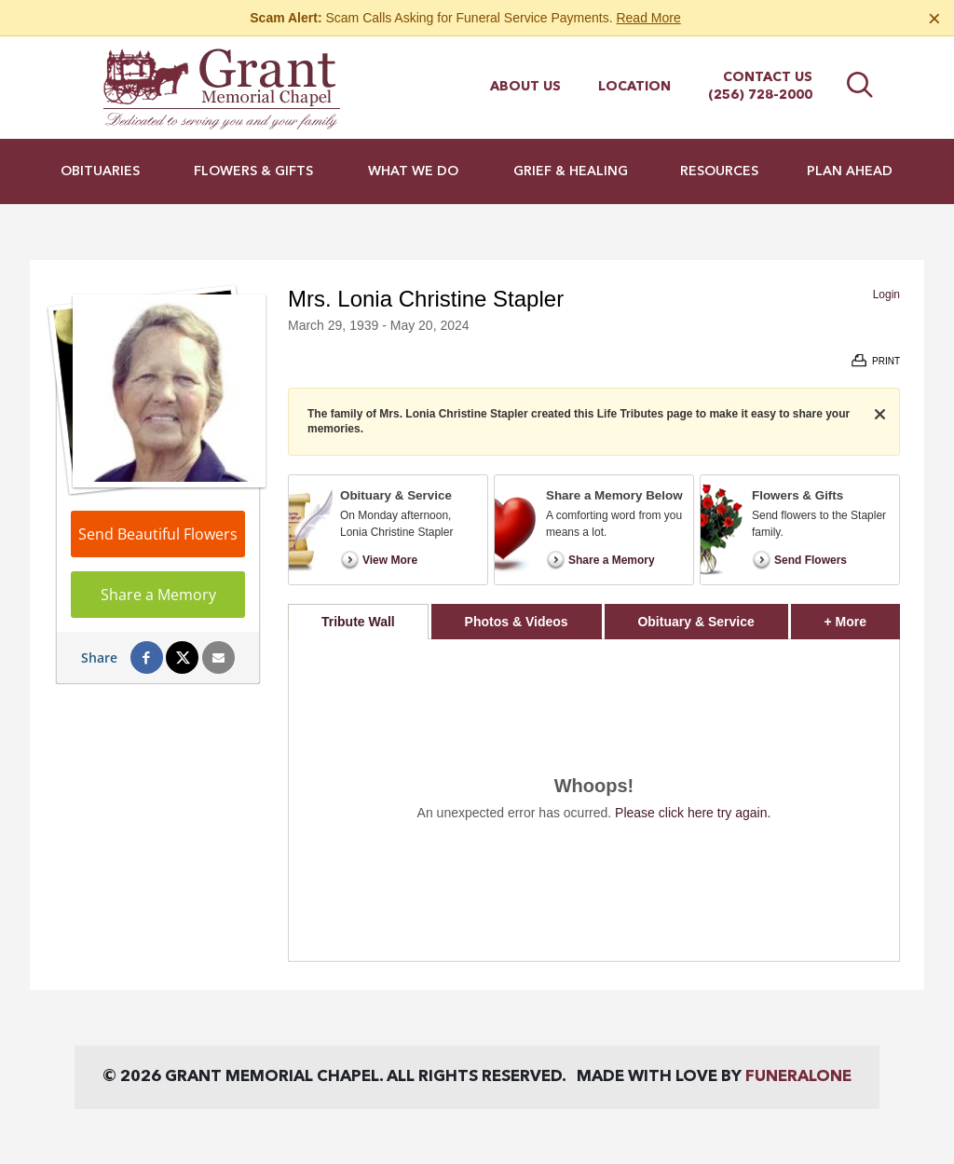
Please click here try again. (692, 812)
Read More (648, 17)
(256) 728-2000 (760, 95)
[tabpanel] (594, 800)
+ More (862, 616)
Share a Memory (158, 594)
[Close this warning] (934, 18)
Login (886, 294)
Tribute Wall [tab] (358, 621)
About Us (525, 86)
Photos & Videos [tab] (516, 621)
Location (634, 86)
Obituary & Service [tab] (695, 621)
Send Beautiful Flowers (158, 534)
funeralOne (798, 1077)
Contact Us (767, 77)
